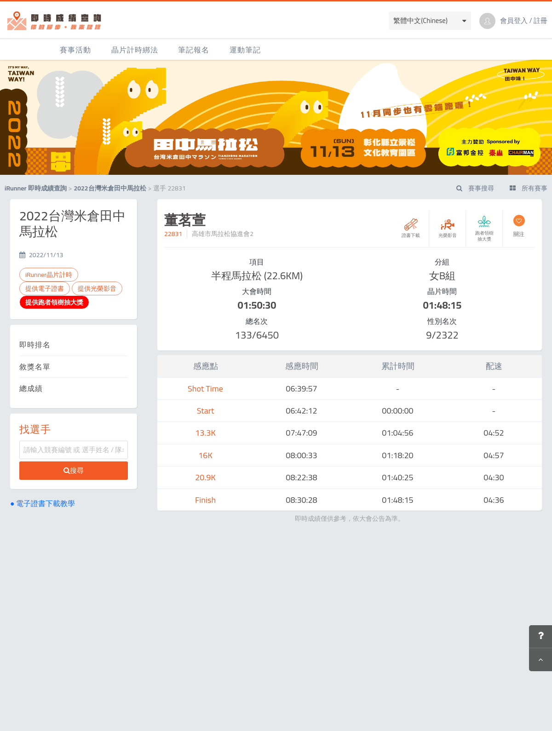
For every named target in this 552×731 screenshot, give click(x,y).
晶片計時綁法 (134, 50)
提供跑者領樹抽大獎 (54, 302)
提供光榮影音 (97, 288)
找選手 (35, 429)
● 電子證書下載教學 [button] (42, 503)
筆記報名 (193, 50)
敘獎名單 (35, 367)
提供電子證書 (44, 288)
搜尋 (73, 470)
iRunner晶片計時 (48, 275)
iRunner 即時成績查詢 (36, 188)
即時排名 (35, 345)
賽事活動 (75, 50)
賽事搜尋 (475, 188)
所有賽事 (528, 188)
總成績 (31, 388)
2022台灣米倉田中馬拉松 (110, 188)
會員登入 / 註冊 (523, 20)
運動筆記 (245, 50)
